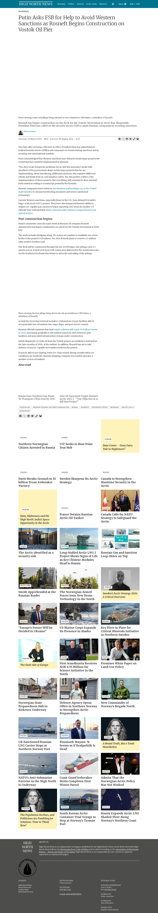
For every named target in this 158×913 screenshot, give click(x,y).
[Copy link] (134, 139)
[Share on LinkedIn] (126, 139)
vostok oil (25, 407)
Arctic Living (91, 4)
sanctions (25, 411)
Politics (71, 4)
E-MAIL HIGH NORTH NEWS (71, 894)
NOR (131, 4)
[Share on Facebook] (119, 139)
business (114, 407)
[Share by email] (130, 139)
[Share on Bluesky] (137, 139)
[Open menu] (122, 4)
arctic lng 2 (128, 407)
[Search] (113, 4)
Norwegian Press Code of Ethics (75, 849)
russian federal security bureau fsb (51, 407)
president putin (99, 407)
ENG (138, 4)
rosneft (85, 407)
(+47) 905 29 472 (110, 890)
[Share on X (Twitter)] (123, 139)
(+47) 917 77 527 (65, 890)
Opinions (103, 4)
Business (62, 4)
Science (80, 4)
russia (75, 407)
